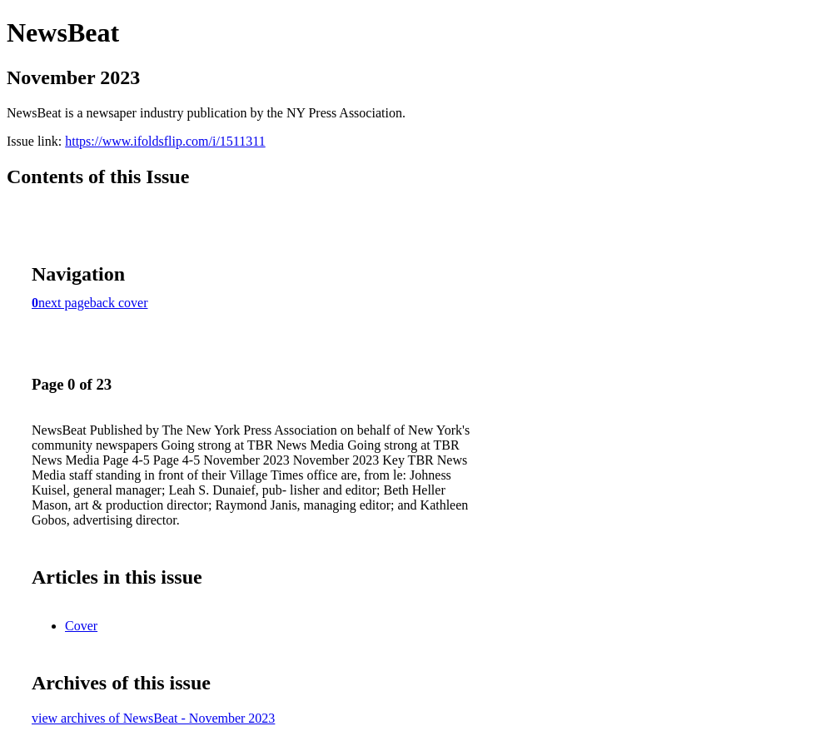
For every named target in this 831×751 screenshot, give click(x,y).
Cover (81, 626)
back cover (119, 303)
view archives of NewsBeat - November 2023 (153, 718)
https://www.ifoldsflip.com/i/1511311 (165, 141)
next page (64, 303)
